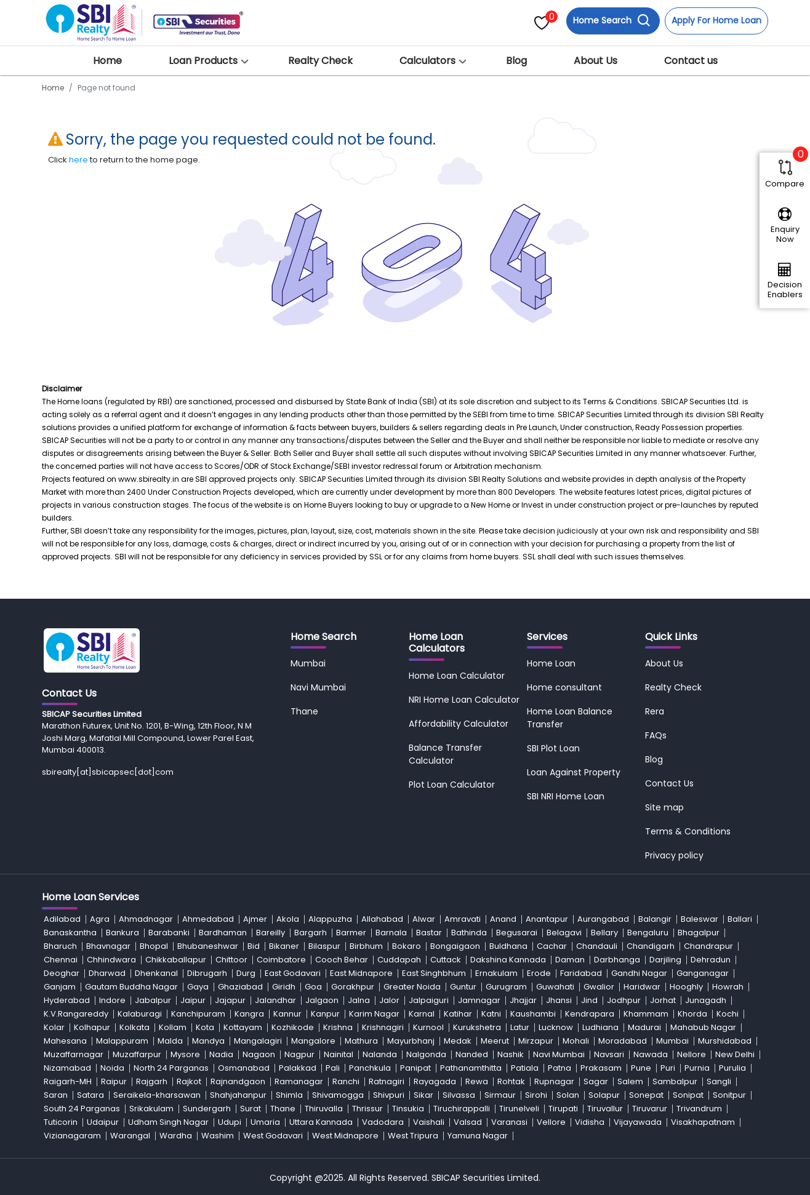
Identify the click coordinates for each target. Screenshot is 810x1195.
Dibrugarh (207, 973)
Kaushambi (533, 1014)
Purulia (732, 1068)
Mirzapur (535, 1041)
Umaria (265, 1122)
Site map (664, 807)
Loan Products (203, 61)
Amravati (462, 919)
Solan (567, 1095)
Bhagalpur (699, 932)
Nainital (338, 1054)
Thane (304, 711)
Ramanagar (299, 1081)
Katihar (458, 1014)
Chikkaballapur (175, 959)
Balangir (655, 919)
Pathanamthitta (471, 1068)
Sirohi (536, 1095)
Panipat (415, 1068)
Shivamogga (338, 1095)
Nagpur (299, 1054)
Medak (457, 1041)
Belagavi (564, 932)
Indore (112, 1000)
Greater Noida (412, 987)
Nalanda (380, 1054)
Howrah (728, 987)
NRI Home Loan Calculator (464, 699)
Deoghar (61, 973)
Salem (630, 1081)
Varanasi (509, 1122)
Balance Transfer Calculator (445, 754)
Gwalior (598, 987)
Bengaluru (647, 932)
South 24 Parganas (82, 1108)
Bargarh (310, 932)
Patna (559, 1068)
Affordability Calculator (458, 723)
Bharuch (60, 946)
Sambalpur (674, 1081)
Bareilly (270, 932)
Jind (589, 1000)
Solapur (604, 1095)
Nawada (650, 1054)
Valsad (468, 1122)
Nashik (510, 1054)
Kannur (287, 1014)
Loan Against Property (573, 772)
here (78, 160)
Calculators (427, 61)
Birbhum (366, 946)
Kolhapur (92, 1027)
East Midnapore (361, 973)
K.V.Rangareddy (76, 1014)
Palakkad (297, 1068)
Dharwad (107, 973)
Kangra (249, 1014)
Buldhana (508, 946)
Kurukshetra (477, 1027)
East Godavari (293, 973)
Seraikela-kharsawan (157, 1095)
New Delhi (735, 1054)
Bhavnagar (108, 946)
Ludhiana (600, 1027)
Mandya (208, 1041)
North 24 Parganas (171, 1068)
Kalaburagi (140, 1014)
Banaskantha (70, 932)
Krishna (338, 1027)
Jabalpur (153, 1000)
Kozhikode (292, 1027)
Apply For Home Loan (716, 20)
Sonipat (688, 1095)
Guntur (463, 987)
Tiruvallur (605, 1108)
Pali (333, 1068)
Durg (245, 973)
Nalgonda (426, 1054)
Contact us (691, 61)
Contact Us (669, 783)
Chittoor (231, 959)
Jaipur (193, 1000)
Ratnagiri (386, 1081)
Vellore (551, 1122)
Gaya (198, 987)
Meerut (495, 1041)
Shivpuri (388, 1095)
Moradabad (622, 1041)
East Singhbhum (434, 973)
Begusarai (516, 932)
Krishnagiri (383, 1027)
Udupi (229, 1122)
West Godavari (273, 1135)
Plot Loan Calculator (452, 784)
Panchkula (370, 1068)
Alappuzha (330, 919)
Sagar (595, 1081)
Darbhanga (617, 959)
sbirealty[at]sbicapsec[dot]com (108, 772)
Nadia (221, 1054)
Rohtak (511, 1081)
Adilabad (62, 919)
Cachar (552, 946)
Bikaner (284, 946)
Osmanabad (244, 1068)
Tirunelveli (519, 1108)
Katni (491, 1014)
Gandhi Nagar (639, 973)
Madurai (644, 1027)
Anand (503, 919)
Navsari (609, 1054)
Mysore (185, 1054)
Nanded (471, 1054)
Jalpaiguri (429, 1000)
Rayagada (435, 1081)
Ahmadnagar (146, 919)
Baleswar (699, 919)
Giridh (283, 987)
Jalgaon (322, 1000)
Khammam (646, 1014)
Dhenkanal (156, 973)
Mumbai (308, 663)
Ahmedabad (208, 919)
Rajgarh (151, 1081)
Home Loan (551, 663)
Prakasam (601, 1068)
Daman (570, 959)
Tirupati (563, 1108)
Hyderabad (67, 1000)
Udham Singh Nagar (168, 1122)
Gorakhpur (352, 987)
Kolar (54, 1027)
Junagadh (705, 1000)
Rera (654, 711)
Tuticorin (61, 1122)
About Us (595, 61)
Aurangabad (603, 919)
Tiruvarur (649, 1108)
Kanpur (325, 1014)
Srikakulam (151, 1108)
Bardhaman (223, 932)
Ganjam (60, 987)
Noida (112, 1068)
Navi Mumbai (318, 687)
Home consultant (564, 687)
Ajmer (255, 919)
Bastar (429, 932)
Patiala (525, 1068)
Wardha (175, 1135)
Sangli (719, 1081)
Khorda (692, 1014)
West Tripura (413, 1135)
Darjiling (665, 959)
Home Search (612, 20)
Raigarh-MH (68, 1081)
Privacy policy (674, 855)
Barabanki (169, 932)
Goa (313, 987)
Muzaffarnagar (73, 1054)
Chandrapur (708, 946)
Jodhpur (624, 1000)
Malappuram (122, 1041)
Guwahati (555, 987)
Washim (217, 1135)
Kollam (172, 1027)
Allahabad (382, 919)
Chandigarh (651, 946)
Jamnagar (479, 1000)
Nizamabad (67, 1068)
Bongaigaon (455, 946)
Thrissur (367, 1108)
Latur (519, 1027)
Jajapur (230, 1000)
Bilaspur (324, 946)
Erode (539, 973)
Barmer (351, 932)
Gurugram (506, 987)
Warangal (130, 1135)
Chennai (61, 959)
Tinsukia (408, 1108)
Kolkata (134, 1027)
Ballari (740, 919)
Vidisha (589, 1122)
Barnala (391, 932)
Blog (516, 61)
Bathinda (469, 932)
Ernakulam (496, 973)
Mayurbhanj (411, 1041)
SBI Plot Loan (553, 748)
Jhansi (559, 1000)
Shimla (289, 1095)
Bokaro (406, 946)
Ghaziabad (240, 987)
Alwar (423, 919)
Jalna (359, 1000)
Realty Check (320, 61)
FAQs (656, 735)
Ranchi (345, 1081)
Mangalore (313, 1041)
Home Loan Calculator (457, 675)
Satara (90, 1095)
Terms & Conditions (688, 831)
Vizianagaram (72, 1135)
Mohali (576, 1041)
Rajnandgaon (238, 1081)
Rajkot (189, 1081)
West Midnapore (345, 1135)
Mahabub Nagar (703, 1027)
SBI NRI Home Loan (565, 796)
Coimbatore (281, 959)
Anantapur (547, 919)
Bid (253, 946)
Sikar (423, 1095)
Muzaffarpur (137, 1054)
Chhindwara (111, 959)
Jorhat (663, 1000)
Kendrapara (589, 1014)
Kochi (727, 1014)
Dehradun (711, 959)
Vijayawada (638, 1122)
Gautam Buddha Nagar (131, 987)
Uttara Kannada (321, 1122)
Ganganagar (702, 973)
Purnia (697, 1068)
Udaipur (103, 1122)
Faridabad (581, 973)
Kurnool (428, 1027)
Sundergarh (207, 1108)
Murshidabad (725, 1041)
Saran (56, 1095)
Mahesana (65, 1041)
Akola (287, 919)
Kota (205, 1027)
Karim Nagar (374, 1014)
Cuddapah (399, 959)
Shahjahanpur (238, 1095)
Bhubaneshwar (207, 946)
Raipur (114, 1081)
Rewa (476, 1081)
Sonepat (646, 1095)
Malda (170, 1041)
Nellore (691, 1054)
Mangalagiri (258, 1041)
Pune (641, 1068)
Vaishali (428, 1122)
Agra (100, 919)
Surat (250, 1108)
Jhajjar (523, 1000)
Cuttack (445, 959)
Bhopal (154, 946)
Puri (667, 1068)
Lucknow (556, 1027)
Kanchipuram (198, 1014)
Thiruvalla (324, 1108)
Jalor (389, 1000)
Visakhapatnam (703, 1122)
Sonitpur (729, 1095)
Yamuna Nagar (477, 1135)
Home (107, 61)
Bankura (122, 932)
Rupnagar (554, 1081)
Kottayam (242, 1027)
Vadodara (383, 1122)
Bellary (604, 932)
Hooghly (686, 987)
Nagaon (259, 1054)
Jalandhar (275, 1000)
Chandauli (596, 946)
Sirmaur (500, 1095)
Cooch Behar (341, 959)
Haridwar (642, 987)
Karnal (422, 1014)
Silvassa (459, 1095)
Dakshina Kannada (508, 959)
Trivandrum (699, 1108)
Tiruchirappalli (461, 1108)
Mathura (361, 1041)
